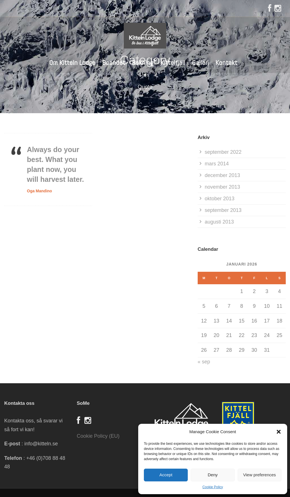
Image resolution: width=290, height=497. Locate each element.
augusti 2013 (219, 222)
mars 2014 (217, 164)
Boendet (113, 62)
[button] (279, 432)
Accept (165, 474)
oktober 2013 (219, 198)
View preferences (259, 474)
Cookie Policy (212, 487)
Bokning (142, 62)
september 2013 (223, 210)
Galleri (200, 62)
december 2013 (222, 175)
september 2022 (223, 152)
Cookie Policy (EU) (98, 436)
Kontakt (226, 62)
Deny (213, 474)
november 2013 (222, 187)
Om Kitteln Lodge (72, 62)
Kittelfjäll (173, 62)
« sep (204, 362)
